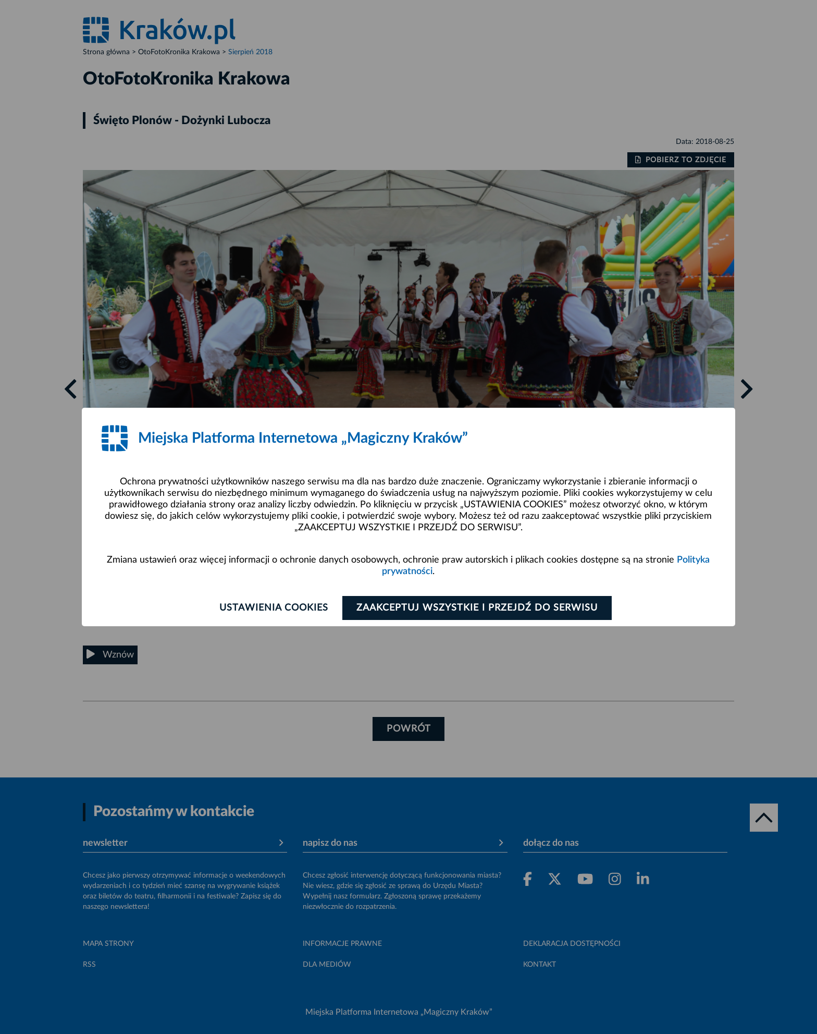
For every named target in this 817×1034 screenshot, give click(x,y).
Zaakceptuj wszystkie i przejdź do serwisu (477, 608)
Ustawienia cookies (273, 608)
